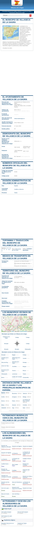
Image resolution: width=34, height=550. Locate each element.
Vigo (13, 407)
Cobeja (17, 337)
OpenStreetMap (23, 331)
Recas (24, 370)
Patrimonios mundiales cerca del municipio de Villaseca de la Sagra (15, 417)
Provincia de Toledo (27, 11)
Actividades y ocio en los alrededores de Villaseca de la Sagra (16, 503)
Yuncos (14, 370)
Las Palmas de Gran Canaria (26, 400)
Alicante (14, 405)
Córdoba (25, 405)
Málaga (24, 396)
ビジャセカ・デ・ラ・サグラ (6, 249)
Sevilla (3, 396)
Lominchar (14, 374)
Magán (13, 354)
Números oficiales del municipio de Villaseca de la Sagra (16, 165)
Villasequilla (28, 349)
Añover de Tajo (5, 365)
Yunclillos (14, 366)
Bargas (24, 366)
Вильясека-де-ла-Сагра (16, 249)
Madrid (3, 392)
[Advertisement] (17, 73)
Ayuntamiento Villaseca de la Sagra (17, 12)
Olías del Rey (4, 362)
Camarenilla (26, 377)
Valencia (25, 393)
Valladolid (3, 407)
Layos (4, 517)
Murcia (3, 401)
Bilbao (2, 405)
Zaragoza (14, 396)
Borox (2, 377)
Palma (13, 401)
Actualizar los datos (7, 48)
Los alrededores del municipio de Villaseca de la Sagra (16, 435)
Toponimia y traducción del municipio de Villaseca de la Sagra (15, 242)
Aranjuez (5, 513)
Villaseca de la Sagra (17, 7)
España (16, 185)
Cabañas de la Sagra (6, 337)
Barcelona (14, 393)
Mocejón (6, 343)
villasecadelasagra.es (19, 118)
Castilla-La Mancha (19, 189)
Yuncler (24, 358)
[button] (3, 318)
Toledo (15, 192)
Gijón (24, 407)
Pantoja (24, 362)
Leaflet (12, 331)
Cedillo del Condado (17, 376)
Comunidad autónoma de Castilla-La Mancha (12, 11)
